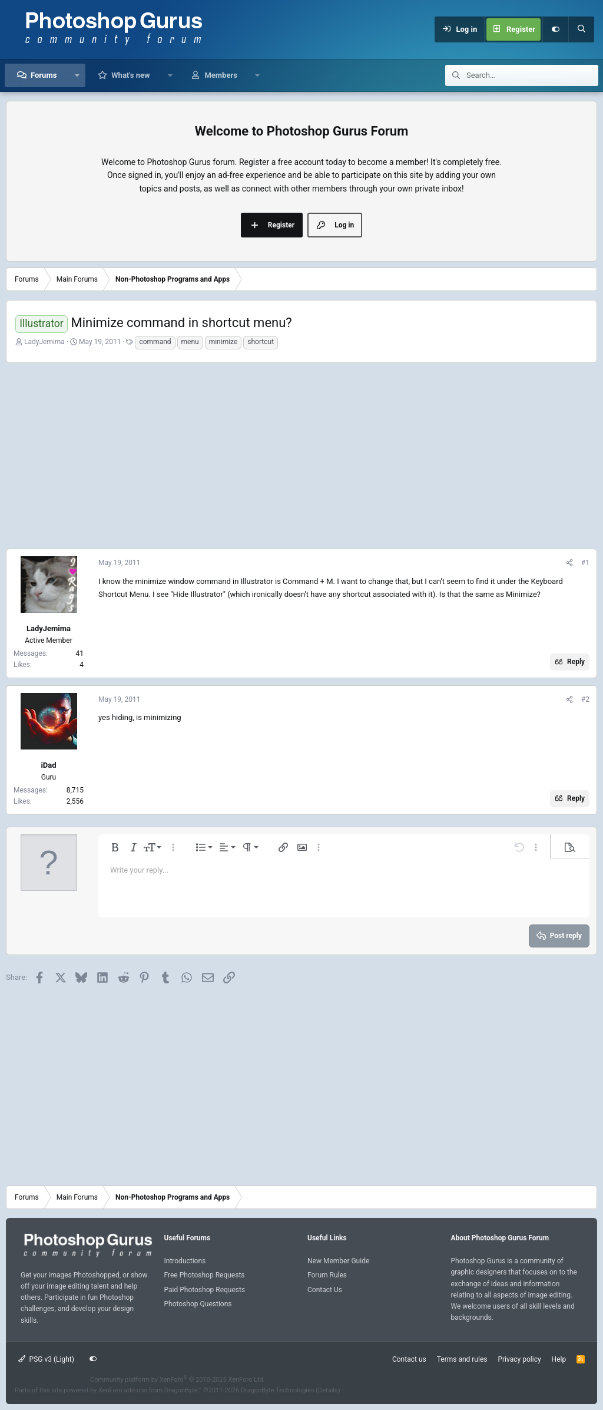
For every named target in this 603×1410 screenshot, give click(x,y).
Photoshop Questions (198, 1304)
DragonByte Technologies (277, 1390)
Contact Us (324, 1290)
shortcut (260, 342)
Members (220, 75)
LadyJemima (44, 342)
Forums (44, 75)
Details (328, 1390)
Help (559, 1359)
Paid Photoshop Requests (205, 1290)
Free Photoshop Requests (204, 1275)
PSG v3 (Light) (46, 1359)
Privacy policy (519, 1359)
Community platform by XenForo (177, 1379)
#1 (585, 563)
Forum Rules (327, 1275)
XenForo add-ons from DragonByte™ (149, 1390)
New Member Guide (338, 1261)
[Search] (581, 29)
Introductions (185, 1261)
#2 (585, 699)
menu (190, 342)
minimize (223, 342)
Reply (576, 662)
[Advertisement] (301, 454)
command (155, 342)
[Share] (569, 563)
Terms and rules (462, 1359)
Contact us (409, 1359)
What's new (130, 75)
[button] (76, 75)
